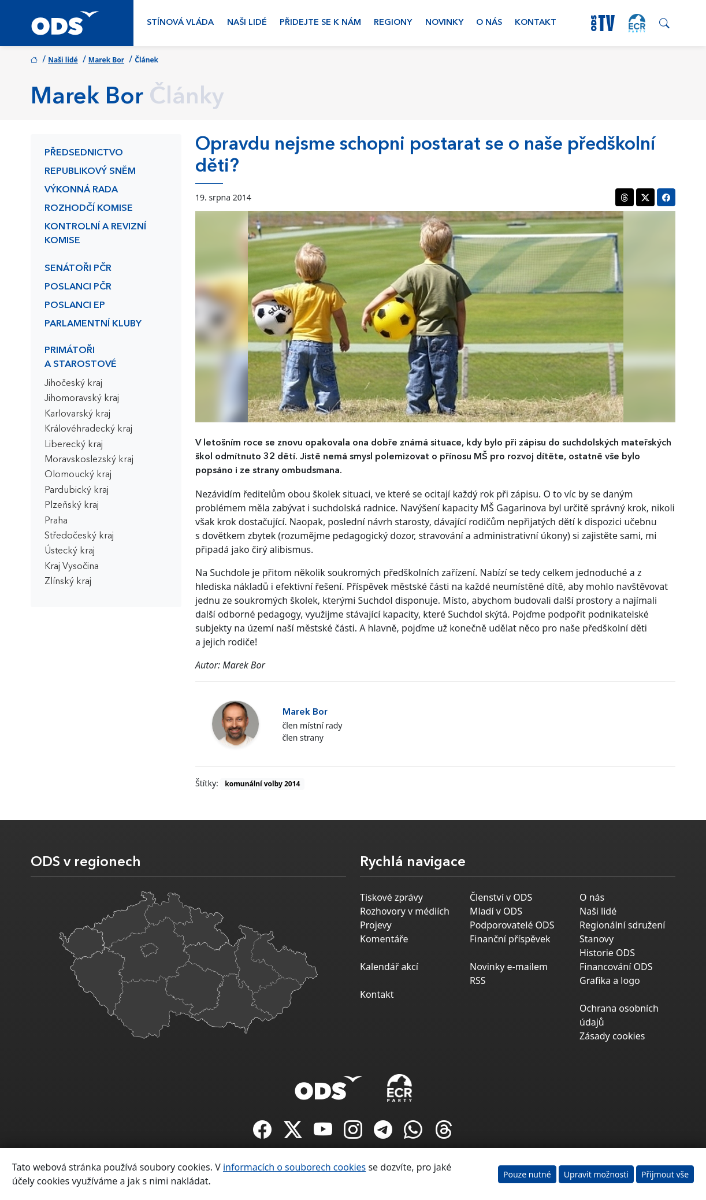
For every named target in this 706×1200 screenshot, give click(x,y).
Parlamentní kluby (93, 324)
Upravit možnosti (596, 1174)
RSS (478, 980)
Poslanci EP (74, 305)
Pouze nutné (527, 1174)
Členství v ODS (501, 897)
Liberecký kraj (73, 444)
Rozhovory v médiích (404, 911)
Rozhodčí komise (88, 208)
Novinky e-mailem (509, 966)
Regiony (393, 22)
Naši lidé (247, 22)
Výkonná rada (81, 190)
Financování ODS (615, 966)
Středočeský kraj (79, 536)
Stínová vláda (180, 22)
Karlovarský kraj (77, 414)
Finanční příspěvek (510, 938)
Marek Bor (106, 60)
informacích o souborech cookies (294, 1167)
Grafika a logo (609, 980)
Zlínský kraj (67, 581)
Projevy (376, 925)
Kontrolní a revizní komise (95, 234)
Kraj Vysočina (71, 566)
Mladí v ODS (496, 911)
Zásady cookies (612, 1036)
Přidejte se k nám (320, 22)
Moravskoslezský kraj (88, 460)
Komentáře (384, 938)
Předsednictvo (83, 153)
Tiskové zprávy (391, 897)
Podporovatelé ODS (512, 925)
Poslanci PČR (78, 287)
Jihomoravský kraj (81, 398)
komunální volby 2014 (262, 784)
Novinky (444, 22)
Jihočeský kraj (73, 383)
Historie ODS (607, 952)
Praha (56, 521)
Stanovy (596, 938)
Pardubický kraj (76, 490)
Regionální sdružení (622, 925)
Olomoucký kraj (78, 475)
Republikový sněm (90, 171)
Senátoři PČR (78, 268)
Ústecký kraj (69, 551)
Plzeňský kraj (71, 505)
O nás (489, 22)
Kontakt (535, 22)
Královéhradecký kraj (88, 429)
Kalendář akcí (389, 966)
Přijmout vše (665, 1174)
